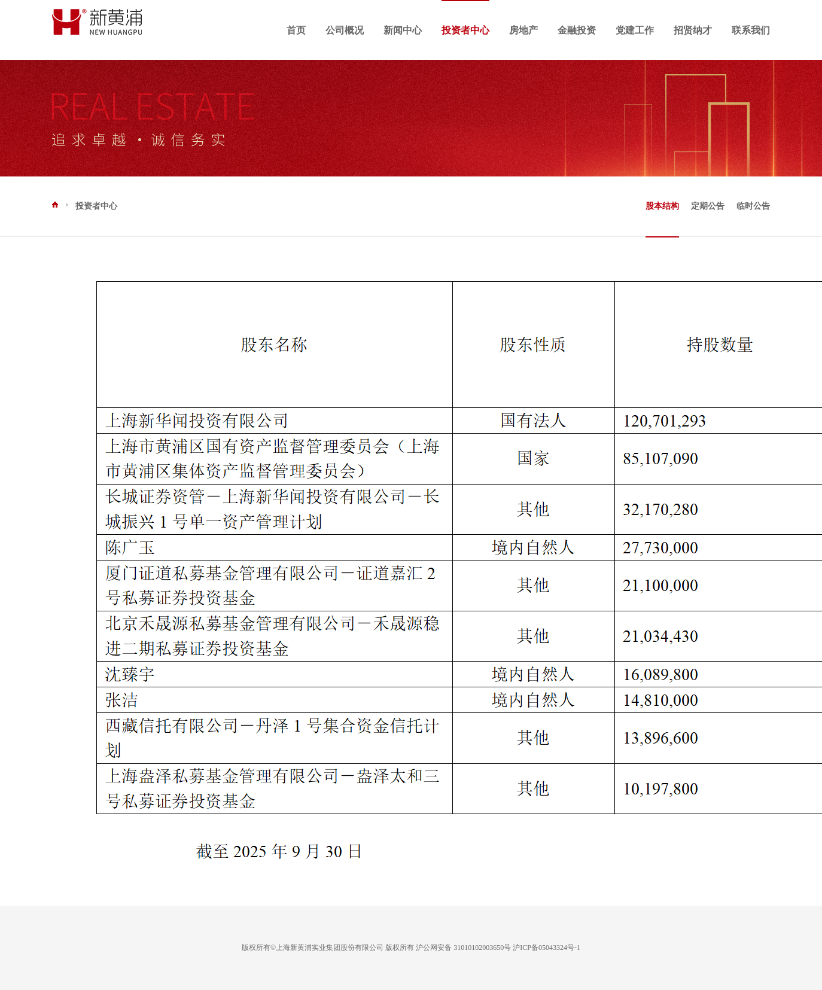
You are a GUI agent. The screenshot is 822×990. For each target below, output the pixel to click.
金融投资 (577, 30)
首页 (296, 30)
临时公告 (753, 206)
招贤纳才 (693, 30)
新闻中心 (402, 30)
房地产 (523, 30)
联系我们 (751, 30)
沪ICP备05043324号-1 (546, 947)
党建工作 (635, 30)
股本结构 (662, 206)
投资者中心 (465, 30)
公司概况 (344, 30)
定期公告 (707, 206)
